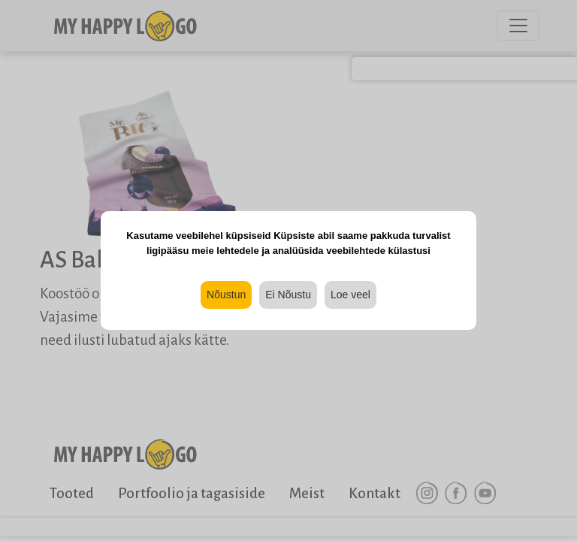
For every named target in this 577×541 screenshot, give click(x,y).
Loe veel (350, 295)
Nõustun (226, 295)
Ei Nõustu (288, 295)
